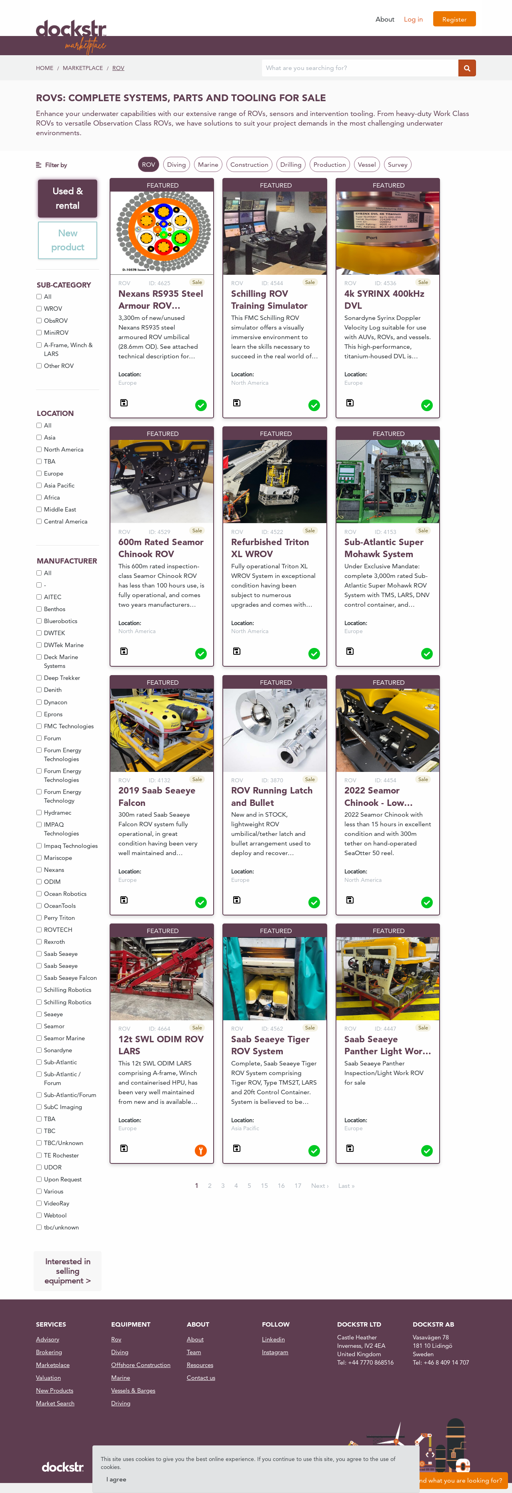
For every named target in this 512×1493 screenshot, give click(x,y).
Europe (53, 474)
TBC (50, 1132)
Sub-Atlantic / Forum (62, 1079)
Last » (346, 1185)
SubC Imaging (63, 1108)
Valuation (48, 1379)
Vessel (367, 164)
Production (330, 164)
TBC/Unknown (63, 1144)
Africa (52, 499)
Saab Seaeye (61, 955)
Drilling (291, 164)
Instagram (275, 1353)
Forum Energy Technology (62, 797)
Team (194, 1353)
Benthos (54, 610)
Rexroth (54, 943)
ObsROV (56, 322)
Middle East (60, 511)
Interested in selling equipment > (67, 1272)
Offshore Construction (140, 1366)
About (385, 19)
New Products (54, 1391)
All (48, 298)
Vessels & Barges (133, 1391)
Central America (66, 523)
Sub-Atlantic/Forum (70, 1096)
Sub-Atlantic (60, 1063)
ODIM (52, 883)
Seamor (54, 1027)
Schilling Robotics (67, 991)
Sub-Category (64, 286)
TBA (50, 462)
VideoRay (56, 1204)
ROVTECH (58, 931)
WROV (53, 310)
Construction (249, 164)
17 (298, 1185)
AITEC (53, 598)
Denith (53, 691)
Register (454, 19)
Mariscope (58, 859)
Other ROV (59, 367)
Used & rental (68, 199)
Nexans (54, 871)
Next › (320, 1185)
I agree (116, 1479)
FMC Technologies (69, 727)
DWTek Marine (64, 646)
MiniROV (56, 334)
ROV (118, 68)
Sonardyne (58, 1051)
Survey (398, 164)
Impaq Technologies (71, 847)
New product (68, 241)
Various (53, 1192)
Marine (208, 164)
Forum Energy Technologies (62, 755)
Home (44, 68)
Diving (176, 164)
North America (64, 450)
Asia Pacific (59, 487)
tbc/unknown (61, 1228)
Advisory (47, 1340)
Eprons (53, 715)
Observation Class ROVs (132, 123)
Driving (120, 1404)
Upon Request (63, 1180)
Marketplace (83, 68)
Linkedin (273, 1340)
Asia (50, 438)
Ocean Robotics (65, 895)
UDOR (53, 1168)
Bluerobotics (60, 622)
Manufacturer (67, 562)
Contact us (201, 1379)
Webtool (55, 1216)
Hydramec (57, 814)
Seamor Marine (64, 1039)
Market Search (55, 1404)
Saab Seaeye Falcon (70, 979)
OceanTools (60, 907)
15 (264, 1185)
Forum (52, 739)
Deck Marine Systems (61, 663)
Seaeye (53, 1015)
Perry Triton (59, 919)
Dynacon (55, 703)
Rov (116, 1340)
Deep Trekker (62, 679)
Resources (200, 1366)
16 (281, 1185)
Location (55, 415)
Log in (413, 19)
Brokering (49, 1353)
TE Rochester (61, 1156)
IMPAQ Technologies (61, 830)
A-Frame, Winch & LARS (68, 350)
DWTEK (54, 634)
